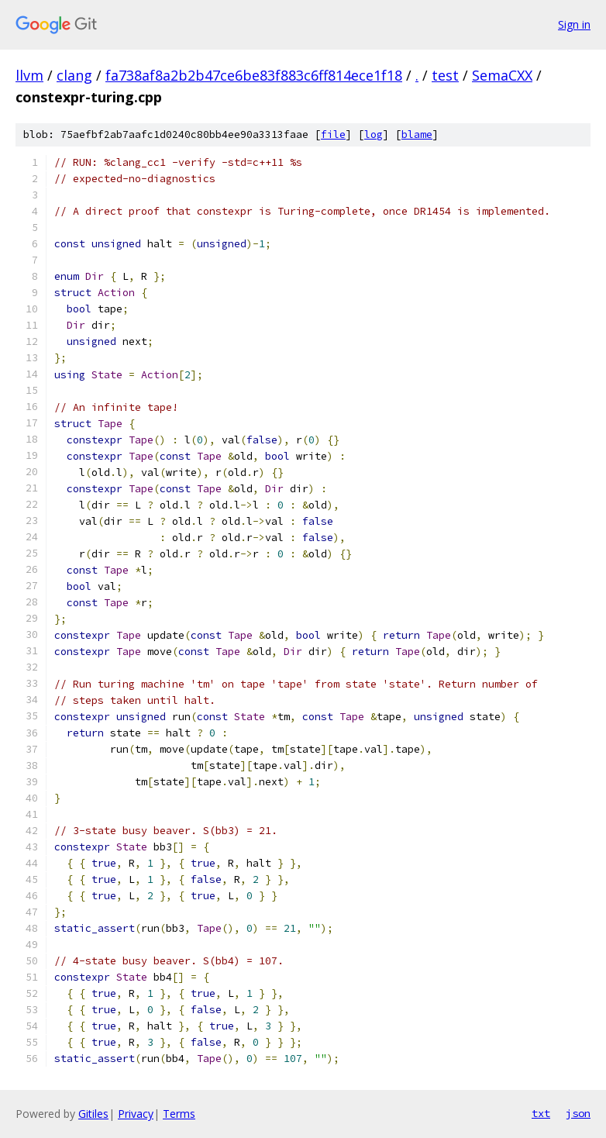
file (333, 134)
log (373, 134)
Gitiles (93, 1113)
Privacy (135, 1113)
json (578, 1113)
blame (416, 134)
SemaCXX (502, 75)
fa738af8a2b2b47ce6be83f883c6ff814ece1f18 (253, 75)
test (445, 75)
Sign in (574, 24)
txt (541, 1113)
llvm (29, 75)
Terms (179, 1113)
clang (74, 75)
